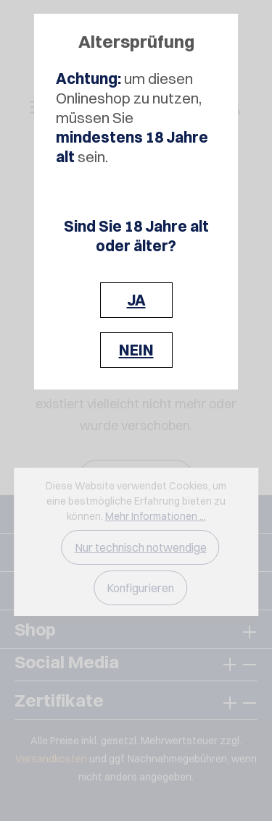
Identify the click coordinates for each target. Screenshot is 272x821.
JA (136, 300)
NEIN (136, 350)
